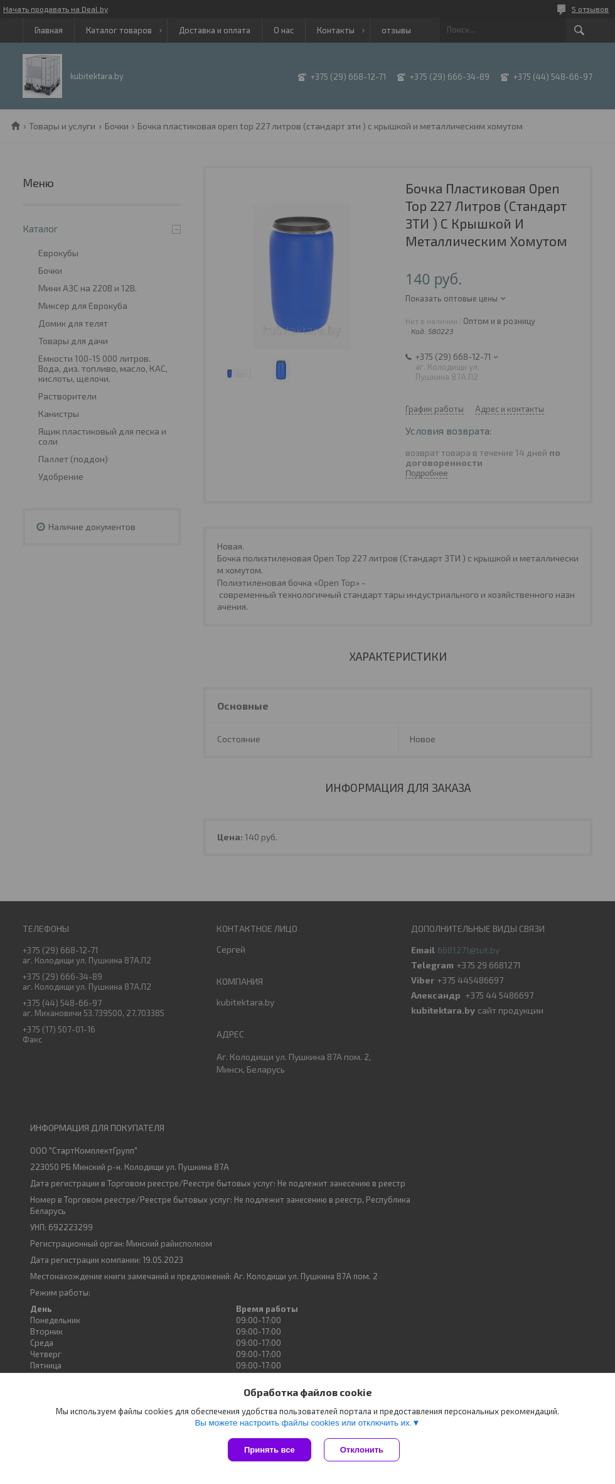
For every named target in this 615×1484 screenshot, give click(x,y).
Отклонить (361, 1449)
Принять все (269, 1449)
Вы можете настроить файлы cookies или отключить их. (303, 1422)
